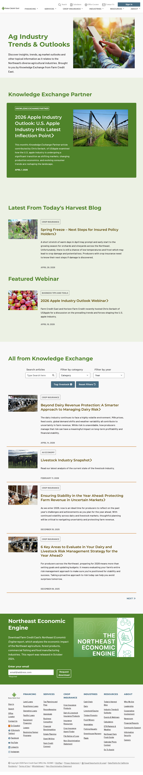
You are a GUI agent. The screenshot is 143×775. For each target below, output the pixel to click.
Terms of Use (24, 766)
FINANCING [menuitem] (30, 9)
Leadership (129, 706)
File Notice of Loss (71, 736)
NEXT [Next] (131, 598)
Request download (64, 673)
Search (11, 709)
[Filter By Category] (74, 375)
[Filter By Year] (108, 375)
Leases (26, 728)
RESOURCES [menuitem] (116, 9)
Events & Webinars (111, 717)
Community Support (132, 728)
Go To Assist (109, 749)
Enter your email (18, 666)
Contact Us (12, 721)
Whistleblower (38, 766)
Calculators (108, 722)
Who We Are (129, 702)
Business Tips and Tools (55, 293)
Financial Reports (131, 723)
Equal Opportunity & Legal (94, 763)
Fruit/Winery (89, 720)
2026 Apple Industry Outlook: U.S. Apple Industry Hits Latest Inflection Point (38, 126)
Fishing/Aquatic (90, 729)
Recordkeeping (49, 709)
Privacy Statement (72, 763)
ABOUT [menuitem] (134, 9)
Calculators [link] (75, 4)
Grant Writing (48, 739)
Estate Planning (49, 734)
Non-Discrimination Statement (59, 766)
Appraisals (47, 714)
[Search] (53, 375)
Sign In (11, 704)
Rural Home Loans (30, 706)
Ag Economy (48, 452)
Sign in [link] (129, 4)
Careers (127, 740)
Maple (86, 738)
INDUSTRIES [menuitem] (95, 9)
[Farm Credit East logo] (10, 8)
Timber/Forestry (90, 715)
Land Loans (28, 702)
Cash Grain (88, 702)
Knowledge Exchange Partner (32, 108)
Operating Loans (30, 711)
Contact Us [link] (108, 4)
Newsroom (128, 718)
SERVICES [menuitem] (50, 9)
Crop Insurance (50, 221)
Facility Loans (29, 715)
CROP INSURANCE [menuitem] (72, 9)
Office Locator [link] (92, 4)
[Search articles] (38, 375)
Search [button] (62, 4)
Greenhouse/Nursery (92, 733)
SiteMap (58, 763)
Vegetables (88, 724)
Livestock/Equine (91, 711)
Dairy (86, 706)
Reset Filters (89, 385)
